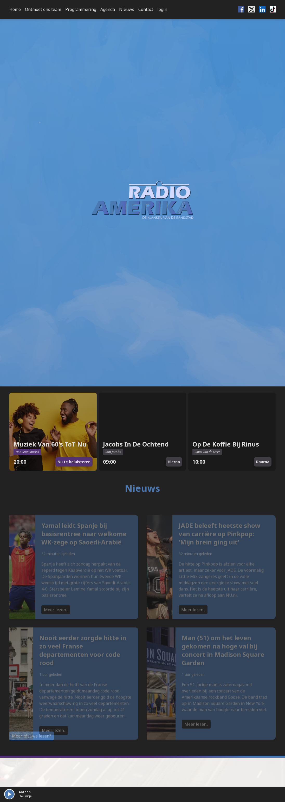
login (162, 9)
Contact (145, 9)
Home (15, 9)
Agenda (107, 9)
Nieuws (126, 9)
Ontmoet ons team (43, 9)
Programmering (80, 9)
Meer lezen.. (56, 619)
